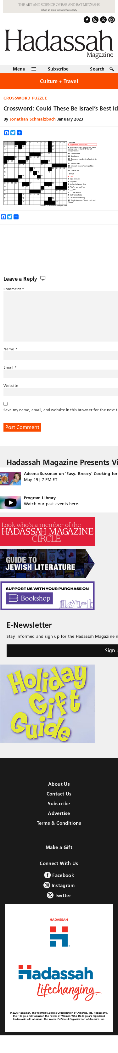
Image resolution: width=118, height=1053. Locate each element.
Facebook (59, 875)
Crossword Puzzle (25, 97)
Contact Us (59, 794)
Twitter (59, 895)
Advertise (59, 813)
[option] (82, 145)
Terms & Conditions (59, 823)
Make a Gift (59, 847)
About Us (59, 784)
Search (97, 69)
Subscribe (58, 69)
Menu (19, 69)
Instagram (59, 885)
